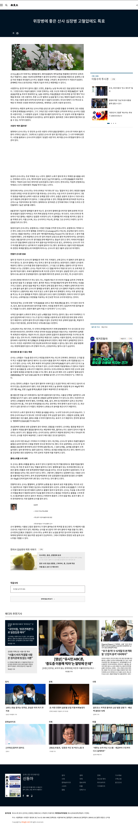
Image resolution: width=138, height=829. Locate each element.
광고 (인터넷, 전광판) (26, 813)
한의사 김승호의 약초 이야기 (23, 549)
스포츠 (64, 786)
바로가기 (123, 339)
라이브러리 (101, 783)
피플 (81, 786)
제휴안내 (37, 813)
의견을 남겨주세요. (19, 589)
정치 (63, 775)
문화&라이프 (66, 783)
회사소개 (15, 813)
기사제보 (118, 775)
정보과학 (82, 783)
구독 (41, 549)
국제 (81, 779)
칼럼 (63, 790)
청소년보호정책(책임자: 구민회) (78, 813)
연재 (98, 775)
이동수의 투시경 (100, 79)
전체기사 (82, 790)
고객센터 (44, 813)
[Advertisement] (42, 158)
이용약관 (51, 813)
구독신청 (118, 779)
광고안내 (118, 783)
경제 (81, 775)
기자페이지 (101, 786)
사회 (63, 779)
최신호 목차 (101, 779)
